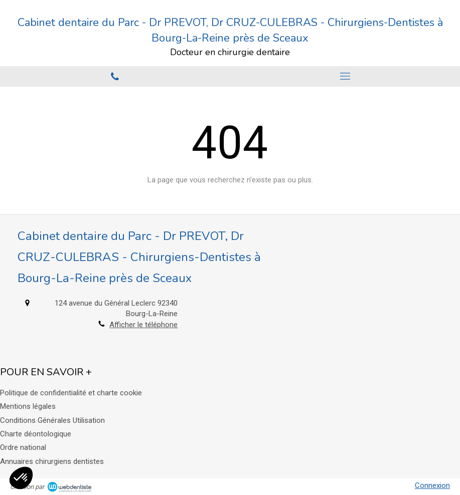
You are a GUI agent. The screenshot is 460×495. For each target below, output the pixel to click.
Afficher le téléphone (143, 324)
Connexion (432, 485)
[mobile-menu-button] (345, 76)
